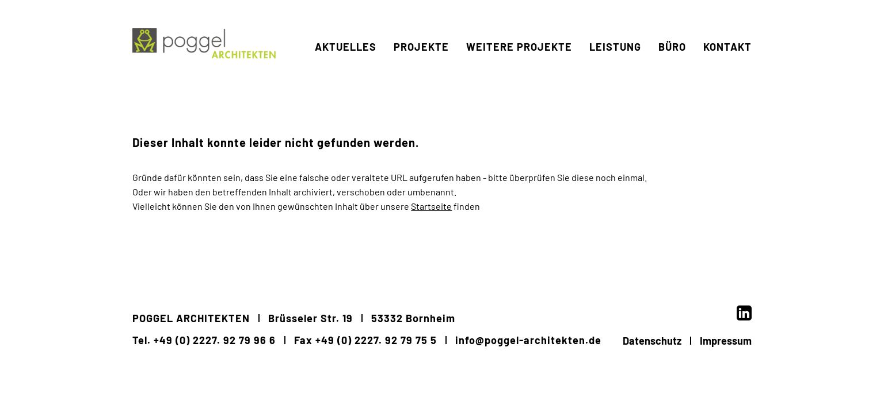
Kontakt (727, 82)
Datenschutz (652, 340)
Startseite (431, 206)
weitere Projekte (519, 82)
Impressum (726, 340)
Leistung (615, 82)
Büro (672, 82)
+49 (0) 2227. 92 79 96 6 (215, 340)
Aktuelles (345, 82)
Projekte (421, 82)
